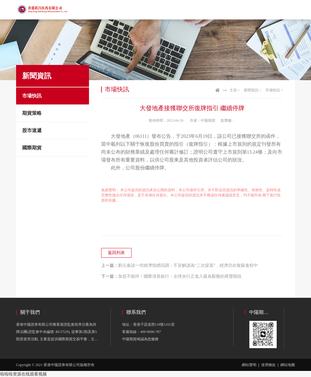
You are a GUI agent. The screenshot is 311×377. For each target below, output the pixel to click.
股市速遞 (32, 130)
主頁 (233, 90)
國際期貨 (32, 147)
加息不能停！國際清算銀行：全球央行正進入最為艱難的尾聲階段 (179, 276)
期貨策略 (32, 113)
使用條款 (268, 365)
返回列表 (116, 252)
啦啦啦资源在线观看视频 (23, 374)
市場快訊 (32, 95)
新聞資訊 (251, 90)
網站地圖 (287, 365)
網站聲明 (249, 365)
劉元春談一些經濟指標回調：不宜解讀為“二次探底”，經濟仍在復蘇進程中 (188, 265)
